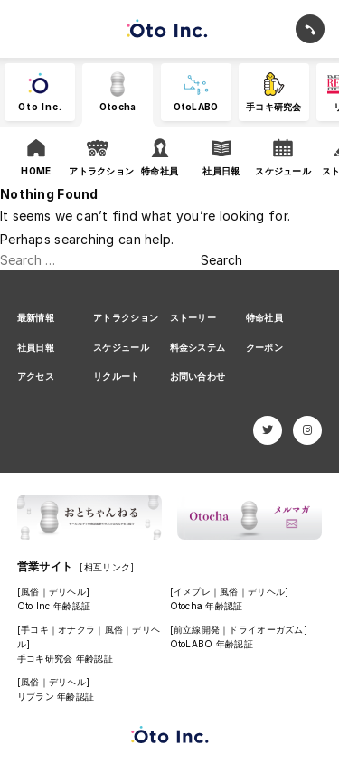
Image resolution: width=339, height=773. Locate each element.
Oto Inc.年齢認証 (53, 605)
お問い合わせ (198, 376)
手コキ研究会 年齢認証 (65, 658)
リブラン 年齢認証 (56, 696)
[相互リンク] (107, 566)
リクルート (116, 376)
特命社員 (264, 317)
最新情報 (35, 317)
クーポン (264, 347)
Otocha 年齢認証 (206, 605)
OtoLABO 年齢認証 (211, 643)
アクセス (35, 376)
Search (221, 260)
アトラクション (125, 317)
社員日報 (35, 347)
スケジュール (121, 347)
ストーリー (193, 317)
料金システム (198, 347)
